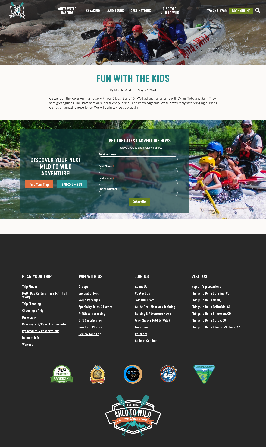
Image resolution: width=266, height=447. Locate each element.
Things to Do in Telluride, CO (211, 307)
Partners (141, 334)
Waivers (27, 344)
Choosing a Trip (33, 310)
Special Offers (89, 293)
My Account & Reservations (40, 331)
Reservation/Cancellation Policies (46, 324)
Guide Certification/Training (155, 307)
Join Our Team (144, 300)
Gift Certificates (90, 320)
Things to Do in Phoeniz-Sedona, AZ (215, 327)
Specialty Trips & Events (95, 307)
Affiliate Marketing (92, 313)
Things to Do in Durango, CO (210, 293)
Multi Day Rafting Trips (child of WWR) (44, 295)
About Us (141, 286)
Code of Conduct (146, 341)
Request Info (31, 338)
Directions (29, 317)
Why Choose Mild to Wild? (152, 320)
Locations (141, 327)
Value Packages (89, 300)
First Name (106, 166)
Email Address (109, 154)
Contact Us (142, 293)
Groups (83, 286)
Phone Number (108, 189)
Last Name (106, 178)
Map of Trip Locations (206, 286)
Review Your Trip (90, 334)
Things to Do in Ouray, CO (208, 320)
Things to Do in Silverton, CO (211, 313)
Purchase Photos (90, 327)
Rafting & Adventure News (153, 313)
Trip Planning (31, 304)
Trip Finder (29, 286)
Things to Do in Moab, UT (208, 300)
